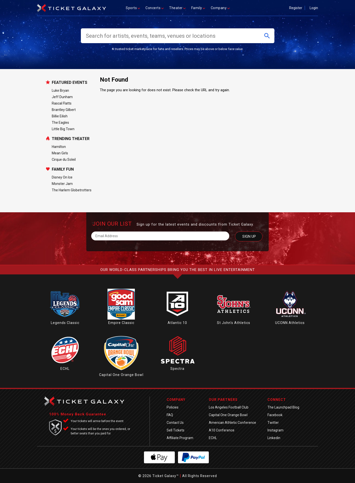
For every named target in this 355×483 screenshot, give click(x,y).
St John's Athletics (233, 323)
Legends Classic (65, 323)
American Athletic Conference (232, 423)
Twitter (273, 423)
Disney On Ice (62, 177)
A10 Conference (221, 430)
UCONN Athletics (290, 323)
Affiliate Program (180, 438)
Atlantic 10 (177, 323)
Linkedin (273, 438)
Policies (172, 407)
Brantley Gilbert (64, 110)
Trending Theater (70, 139)
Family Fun (63, 169)
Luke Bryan (60, 90)
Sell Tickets (175, 430)
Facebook (275, 415)
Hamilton (59, 147)
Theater (177, 8)
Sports (133, 8)
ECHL (65, 369)
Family (198, 8)
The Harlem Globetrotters (71, 190)
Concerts (154, 8)
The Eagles (60, 123)
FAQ (170, 415)
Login (314, 8)
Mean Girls (60, 153)
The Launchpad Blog (283, 407)
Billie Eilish (60, 116)
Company (221, 8)
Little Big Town (63, 129)
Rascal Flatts (61, 103)
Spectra (177, 369)
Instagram (275, 430)
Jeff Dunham (62, 97)
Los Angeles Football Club (228, 407)
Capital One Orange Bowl (121, 375)
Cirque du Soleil (64, 159)
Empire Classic (121, 323)
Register (295, 8)
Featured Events (69, 82)
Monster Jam (62, 184)
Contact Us (175, 423)
